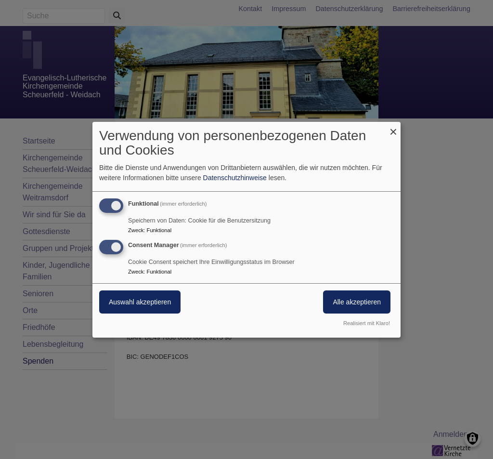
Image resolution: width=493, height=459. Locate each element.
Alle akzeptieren (357, 302)
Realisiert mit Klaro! (366, 323)
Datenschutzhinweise (235, 178)
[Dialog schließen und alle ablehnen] (393, 127)
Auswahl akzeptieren (140, 302)
